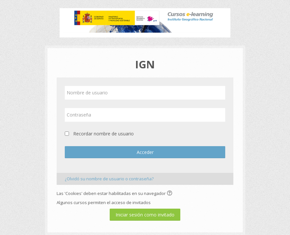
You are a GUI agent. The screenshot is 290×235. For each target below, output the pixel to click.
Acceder (145, 152)
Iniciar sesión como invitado (145, 215)
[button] (170, 193)
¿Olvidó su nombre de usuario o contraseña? (109, 179)
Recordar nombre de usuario (103, 134)
